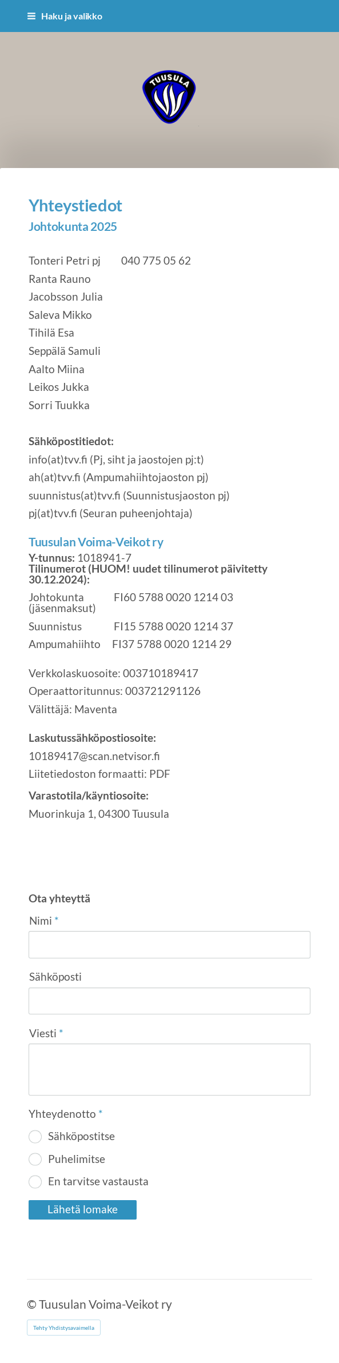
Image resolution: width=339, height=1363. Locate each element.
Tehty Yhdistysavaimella (63, 1327)
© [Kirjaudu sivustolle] (33, 1304)
